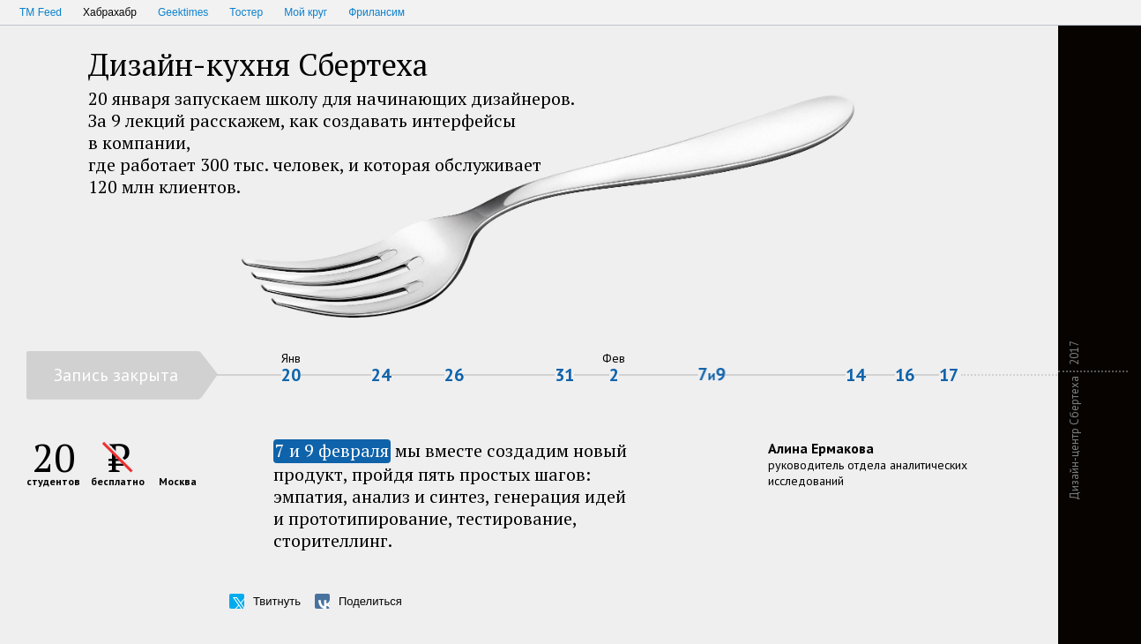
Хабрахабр (110, 12)
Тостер (246, 12)
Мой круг (305, 12)
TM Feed (40, 12)
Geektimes (183, 12)
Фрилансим (376, 12)
